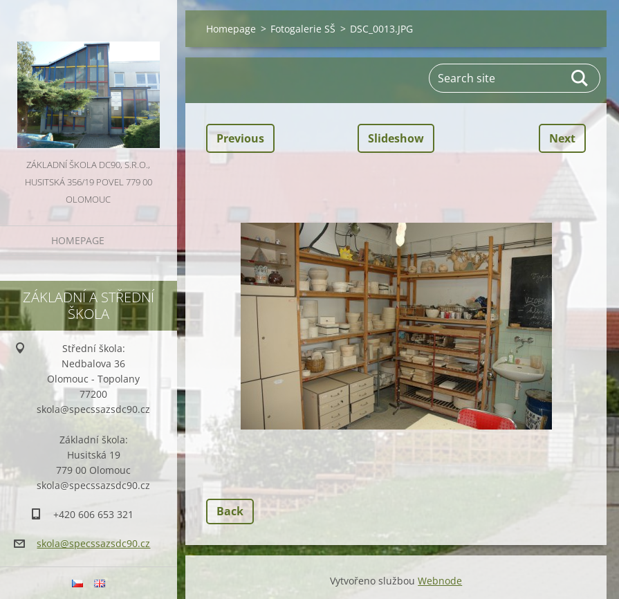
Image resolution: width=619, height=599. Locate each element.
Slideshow (396, 138)
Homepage (77, 240)
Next (562, 138)
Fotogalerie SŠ (302, 28)
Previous (240, 138)
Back (229, 511)
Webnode (440, 580)
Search (580, 78)
